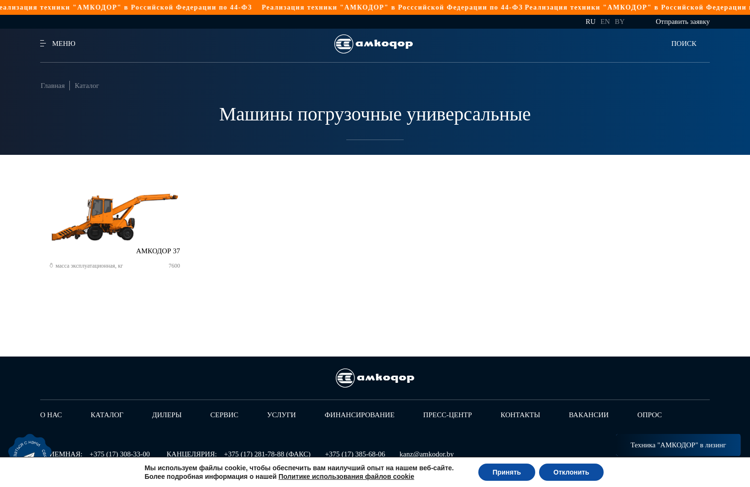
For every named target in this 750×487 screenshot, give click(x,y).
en (605, 21)
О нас (51, 415)
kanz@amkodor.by (426, 454)
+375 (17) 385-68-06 (355, 454)
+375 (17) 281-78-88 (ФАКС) (267, 454)
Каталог (87, 85)
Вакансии (588, 415)
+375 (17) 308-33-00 (119, 454)
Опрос (650, 415)
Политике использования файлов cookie (346, 476)
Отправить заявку (683, 21)
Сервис (224, 415)
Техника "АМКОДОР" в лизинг (678, 445)
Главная (53, 85)
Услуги (281, 415)
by (620, 21)
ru (590, 21)
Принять (507, 472)
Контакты (520, 415)
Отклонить (571, 472)
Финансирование (360, 415)
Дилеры (167, 415)
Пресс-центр (447, 415)
